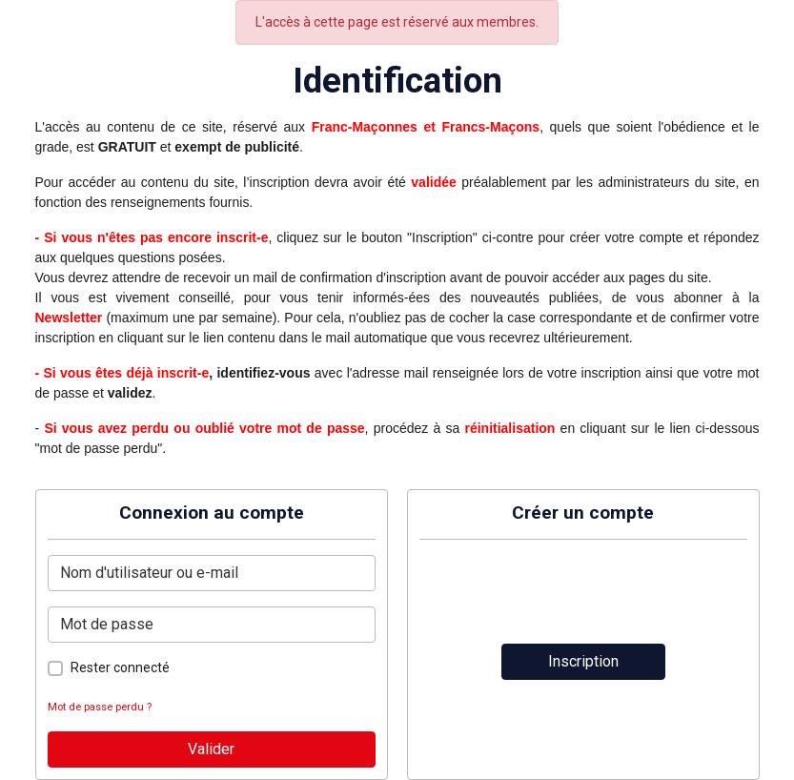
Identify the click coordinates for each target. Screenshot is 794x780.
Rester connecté (120, 667)
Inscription (583, 661)
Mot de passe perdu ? (100, 707)
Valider (211, 749)
